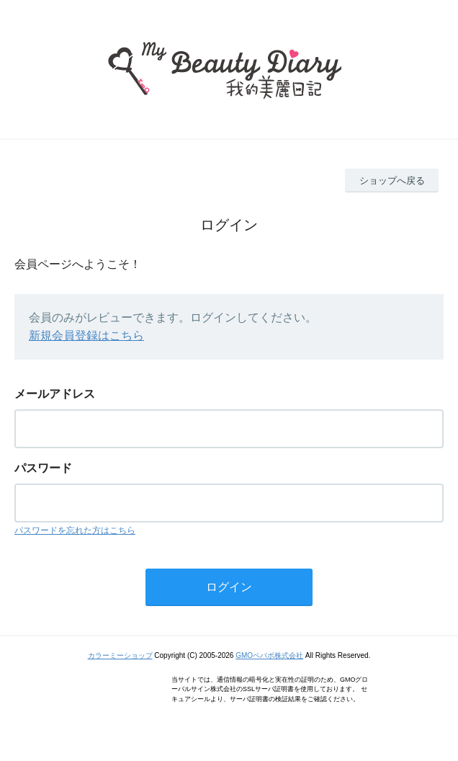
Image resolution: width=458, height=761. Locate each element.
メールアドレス (54, 394)
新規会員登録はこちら (86, 335)
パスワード (43, 468)
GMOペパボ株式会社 (269, 655)
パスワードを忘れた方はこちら (74, 530)
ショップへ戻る (392, 180)
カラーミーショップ (120, 655)
